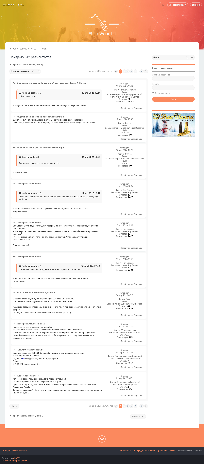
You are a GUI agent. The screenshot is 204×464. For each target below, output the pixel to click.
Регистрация (166, 68)
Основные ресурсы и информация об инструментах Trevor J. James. (124, 95)
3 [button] (127, 71)
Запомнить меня (162, 93)
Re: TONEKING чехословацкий (28, 350)
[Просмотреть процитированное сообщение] (40, 93)
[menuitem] (21, 4)
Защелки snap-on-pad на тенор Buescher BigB (124, 129)
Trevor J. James (128, 90)
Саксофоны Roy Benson (127, 192)
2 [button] (124, 71)
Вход (154, 68)
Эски (128, 299)
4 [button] (131, 71)
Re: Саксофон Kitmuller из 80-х (29, 324)
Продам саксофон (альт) (128, 382)
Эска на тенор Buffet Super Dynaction (124, 304)
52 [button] (142, 71)
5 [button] (135, 71)
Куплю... (128, 123)
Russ (24, 157)
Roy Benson (128, 190)
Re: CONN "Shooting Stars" (26, 376)
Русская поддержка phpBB (14, 460)
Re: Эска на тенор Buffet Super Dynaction (34, 293)
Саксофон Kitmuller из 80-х (127, 333)
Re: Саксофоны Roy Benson (27, 184)
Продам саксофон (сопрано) (128, 356)
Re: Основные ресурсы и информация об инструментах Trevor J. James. (49, 83)
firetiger (124, 84)
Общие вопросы (128, 330)
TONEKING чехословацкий (127, 359)
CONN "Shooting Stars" (127, 385)
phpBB (16, 458)
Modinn (25, 93)
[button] (116, 71)
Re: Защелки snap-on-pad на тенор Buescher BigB (38, 117)
